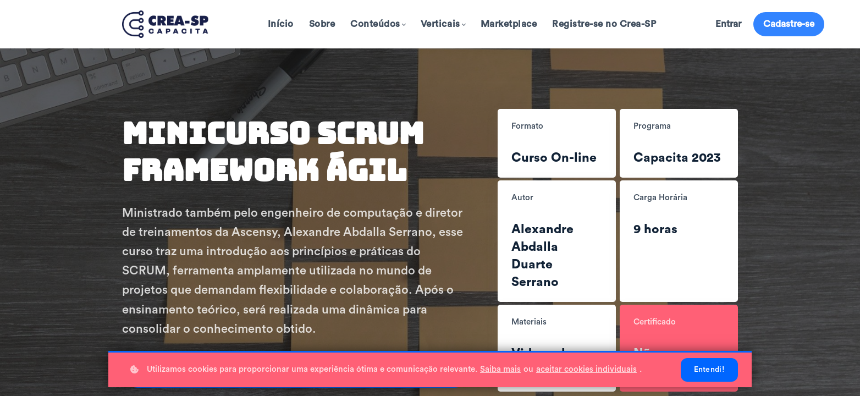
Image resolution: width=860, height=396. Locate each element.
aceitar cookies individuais (586, 369)
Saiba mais (500, 369)
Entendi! (709, 369)
